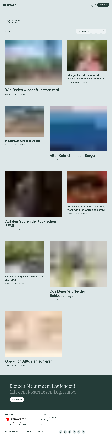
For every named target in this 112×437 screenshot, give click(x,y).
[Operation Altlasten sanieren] (33, 361)
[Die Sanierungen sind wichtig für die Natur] (24, 278)
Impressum (40, 431)
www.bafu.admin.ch (46, 421)
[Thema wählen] (83, 31)
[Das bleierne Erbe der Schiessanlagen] (78, 293)
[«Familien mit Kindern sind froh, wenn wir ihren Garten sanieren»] (87, 208)
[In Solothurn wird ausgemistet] (24, 140)
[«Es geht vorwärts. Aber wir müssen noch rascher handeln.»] (87, 76)
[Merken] (22, 94)
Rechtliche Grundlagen (11, 431)
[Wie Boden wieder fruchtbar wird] (33, 90)
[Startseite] (9, 5)
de (101, 431)
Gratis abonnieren (103, 4)
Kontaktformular (45, 425)
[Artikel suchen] (98, 31)
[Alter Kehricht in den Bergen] (78, 155)
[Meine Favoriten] (93, 31)
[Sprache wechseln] (93, 5)
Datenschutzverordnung (27, 431)
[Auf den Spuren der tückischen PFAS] (33, 223)
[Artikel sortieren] (103, 31)
